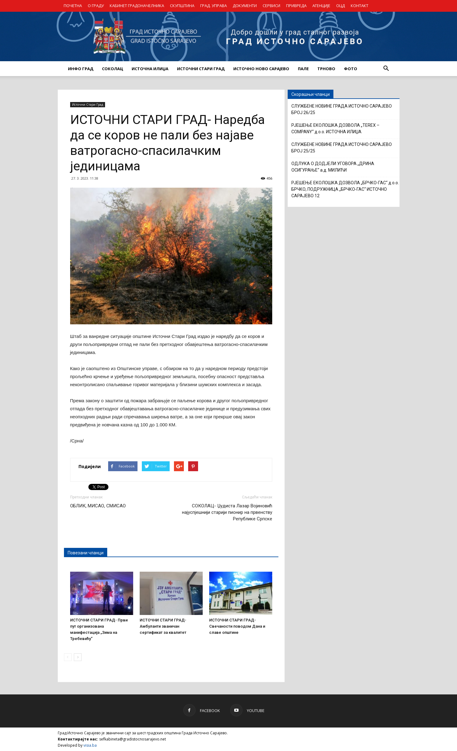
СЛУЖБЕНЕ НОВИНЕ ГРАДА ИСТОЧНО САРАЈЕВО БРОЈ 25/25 (341, 147)
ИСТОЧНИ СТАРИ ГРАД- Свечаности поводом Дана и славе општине (237, 626)
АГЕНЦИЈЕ (321, 5)
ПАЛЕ (303, 68)
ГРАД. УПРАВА (213, 5)
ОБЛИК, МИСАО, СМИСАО (98, 506)
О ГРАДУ (96, 5)
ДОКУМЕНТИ (245, 5)
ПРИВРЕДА (296, 5)
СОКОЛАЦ (112, 68)
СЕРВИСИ (271, 5)
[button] (386, 68)
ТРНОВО (326, 68)
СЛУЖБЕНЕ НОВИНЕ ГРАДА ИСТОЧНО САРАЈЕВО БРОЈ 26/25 (341, 109)
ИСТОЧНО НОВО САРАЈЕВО (261, 68)
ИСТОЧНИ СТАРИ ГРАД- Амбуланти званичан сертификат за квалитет (163, 626)
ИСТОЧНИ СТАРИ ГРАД (201, 68)
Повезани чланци (86, 552)
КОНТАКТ (359, 5)
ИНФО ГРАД (80, 68)
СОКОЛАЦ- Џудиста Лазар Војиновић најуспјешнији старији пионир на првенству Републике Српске (227, 512)
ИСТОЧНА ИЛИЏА (150, 68)
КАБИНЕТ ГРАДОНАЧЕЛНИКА (137, 5)
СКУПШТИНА (182, 5)
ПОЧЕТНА (73, 5)
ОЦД (340, 5)
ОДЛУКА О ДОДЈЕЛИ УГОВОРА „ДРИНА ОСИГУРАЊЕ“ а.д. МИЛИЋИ (332, 167)
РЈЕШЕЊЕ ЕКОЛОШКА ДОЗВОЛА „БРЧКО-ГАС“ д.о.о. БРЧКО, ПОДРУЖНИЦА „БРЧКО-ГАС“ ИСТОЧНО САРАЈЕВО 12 (345, 189)
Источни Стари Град (87, 104)
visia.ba (90, 745)
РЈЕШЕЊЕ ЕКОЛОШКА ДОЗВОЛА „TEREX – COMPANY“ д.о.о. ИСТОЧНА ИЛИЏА (335, 128)
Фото (350, 68)
